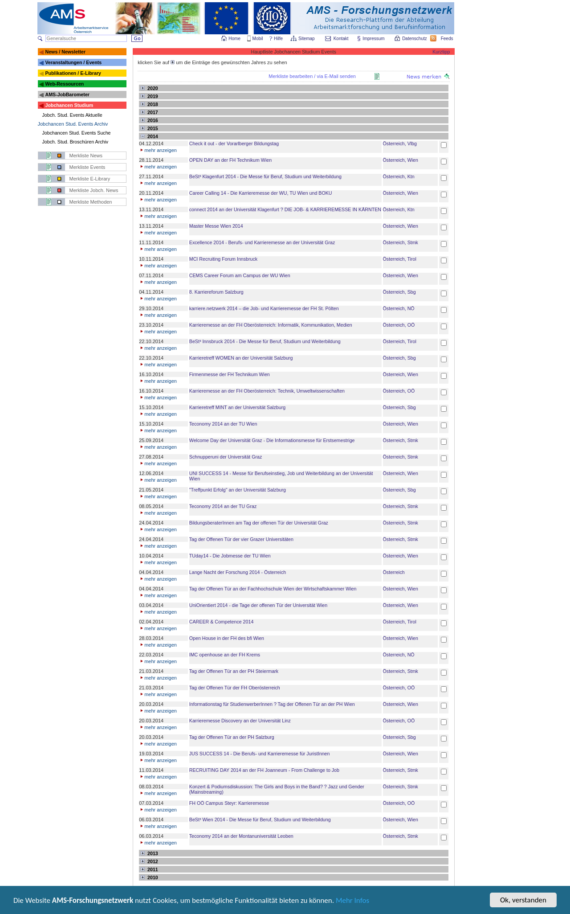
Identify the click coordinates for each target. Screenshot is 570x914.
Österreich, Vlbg (400, 143)
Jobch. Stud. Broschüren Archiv (75, 141)
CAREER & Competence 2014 (221, 621)
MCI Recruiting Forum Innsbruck (223, 259)
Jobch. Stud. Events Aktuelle (72, 115)
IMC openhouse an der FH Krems (224, 654)
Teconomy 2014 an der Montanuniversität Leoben (241, 836)
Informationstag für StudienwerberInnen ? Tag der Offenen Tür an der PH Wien (272, 704)
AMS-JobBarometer (67, 94)
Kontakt (341, 38)
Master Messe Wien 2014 (216, 226)
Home (234, 38)
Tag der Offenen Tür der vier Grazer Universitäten (241, 539)
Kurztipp (441, 51)
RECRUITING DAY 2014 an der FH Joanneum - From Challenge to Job (264, 770)
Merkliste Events (87, 167)
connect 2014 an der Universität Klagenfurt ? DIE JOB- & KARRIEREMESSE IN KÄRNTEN (285, 209)
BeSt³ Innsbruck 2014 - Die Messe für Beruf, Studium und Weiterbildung (265, 341)
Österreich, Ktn (399, 176)
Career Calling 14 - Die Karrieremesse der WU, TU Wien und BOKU (260, 193)
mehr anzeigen (158, 150)
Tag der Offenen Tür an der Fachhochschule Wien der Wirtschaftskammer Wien (273, 588)
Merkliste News (86, 155)
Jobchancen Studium (69, 105)
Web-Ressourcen (64, 83)
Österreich (394, 572)
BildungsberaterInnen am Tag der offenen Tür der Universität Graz (258, 522)
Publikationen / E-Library (73, 73)
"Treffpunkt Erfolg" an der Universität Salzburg (237, 489)
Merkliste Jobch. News (93, 190)
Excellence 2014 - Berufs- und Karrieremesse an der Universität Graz (262, 242)
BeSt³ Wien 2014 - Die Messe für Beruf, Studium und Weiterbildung (260, 819)
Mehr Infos (352, 902)
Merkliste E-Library (89, 178)
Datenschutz (415, 38)
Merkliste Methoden (90, 202)
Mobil (257, 38)
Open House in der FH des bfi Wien (226, 638)
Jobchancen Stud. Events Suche (76, 132)
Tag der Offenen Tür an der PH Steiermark (233, 671)
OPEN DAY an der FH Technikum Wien (230, 160)
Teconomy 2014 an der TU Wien (223, 423)
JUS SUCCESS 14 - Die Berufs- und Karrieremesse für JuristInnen (259, 753)
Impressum (373, 38)
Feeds (447, 38)
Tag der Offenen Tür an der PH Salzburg (231, 737)
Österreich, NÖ (399, 308)
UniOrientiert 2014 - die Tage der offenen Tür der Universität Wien (258, 605)
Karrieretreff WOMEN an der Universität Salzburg (241, 358)
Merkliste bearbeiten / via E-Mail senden (312, 76)
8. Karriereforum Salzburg (216, 292)
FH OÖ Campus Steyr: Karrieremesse (229, 803)
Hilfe (278, 38)
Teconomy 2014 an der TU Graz (222, 506)
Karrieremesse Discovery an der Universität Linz (240, 720)
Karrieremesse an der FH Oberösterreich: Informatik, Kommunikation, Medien (270, 325)
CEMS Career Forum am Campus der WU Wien (239, 275)
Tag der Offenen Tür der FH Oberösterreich (234, 687)
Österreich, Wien (400, 160)
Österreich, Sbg (399, 292)
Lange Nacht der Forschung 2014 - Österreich (237, 572)
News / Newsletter (65, 51)
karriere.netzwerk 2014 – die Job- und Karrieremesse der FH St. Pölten (264, 308)
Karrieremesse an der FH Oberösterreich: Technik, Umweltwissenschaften (267, 390)
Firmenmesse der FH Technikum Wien (229, 374)
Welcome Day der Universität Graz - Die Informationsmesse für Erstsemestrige (272, 440)
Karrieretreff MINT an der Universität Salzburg (237, 407)
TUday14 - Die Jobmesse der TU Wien (230, 555)
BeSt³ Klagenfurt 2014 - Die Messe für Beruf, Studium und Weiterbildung (265, 176)
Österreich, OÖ (399, 325)
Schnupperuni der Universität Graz (225, 456)
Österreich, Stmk (400, 242)
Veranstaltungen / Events (73, 62)
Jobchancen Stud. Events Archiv (73, 124)
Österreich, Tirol (399, 259)
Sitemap (307, 38)
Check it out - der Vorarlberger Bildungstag (234, 143)
